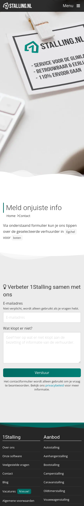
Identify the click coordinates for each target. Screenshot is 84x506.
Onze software (12, 456)
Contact (7, 473)
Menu (72, 5)
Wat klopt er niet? (17, 328)
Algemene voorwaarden (18, 501)
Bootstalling (51, 465)
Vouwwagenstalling (56, 500)
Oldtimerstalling (54, 491)
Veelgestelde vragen (15, 465)
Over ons (8, 447)
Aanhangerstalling (56, 456)
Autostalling (51, 447)
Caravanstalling (54, 482)
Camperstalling (54, 473)
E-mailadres (41, 305)
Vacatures (16, 491)
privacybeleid (54, 385)
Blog (5, 482)
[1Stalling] (17, 6)
